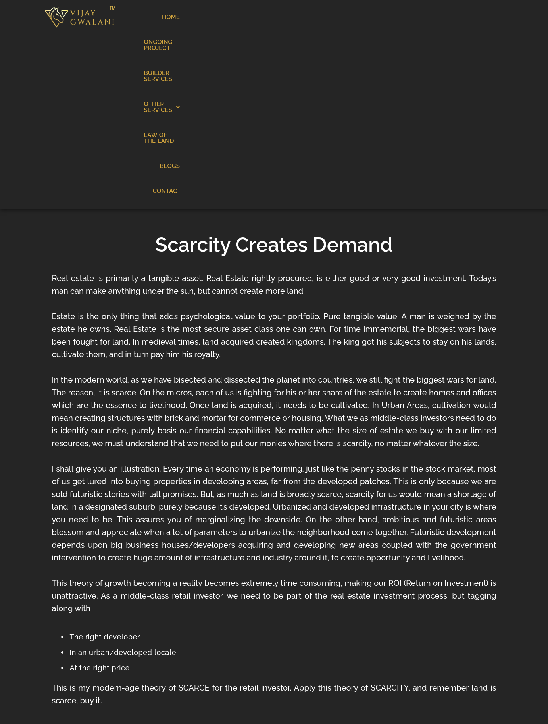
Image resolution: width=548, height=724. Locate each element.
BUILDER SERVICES (281, 17)
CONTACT (479, 17)
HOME (175, 17)
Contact (382, 626)
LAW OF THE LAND (406, 17)
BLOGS (450, 17)
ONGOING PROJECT (218, 17)
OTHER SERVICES (344, 17)
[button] (343, 17)
